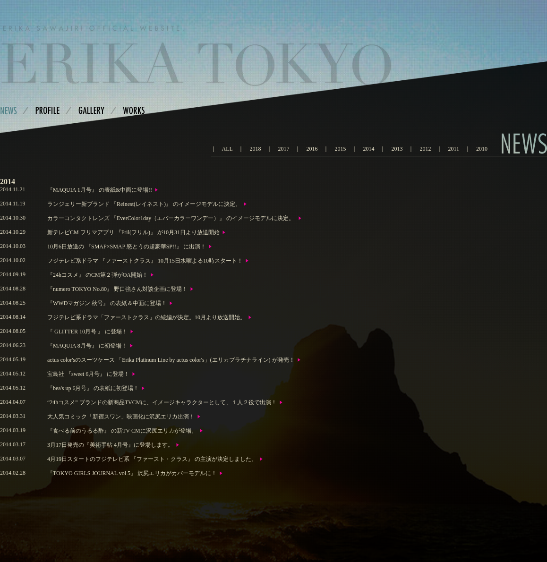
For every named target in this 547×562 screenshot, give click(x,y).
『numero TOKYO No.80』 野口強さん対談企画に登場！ (117, 289)
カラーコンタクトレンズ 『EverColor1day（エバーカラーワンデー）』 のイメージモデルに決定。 (171, 218)
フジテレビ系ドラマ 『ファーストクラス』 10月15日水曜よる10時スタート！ (145, 260)
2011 (453, 148)
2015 (340, 148)
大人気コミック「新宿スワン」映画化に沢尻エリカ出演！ (121, 416)
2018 (255, 148)
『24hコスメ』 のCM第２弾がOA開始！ (97, 275)
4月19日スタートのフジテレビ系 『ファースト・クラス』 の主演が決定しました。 (152, 459)
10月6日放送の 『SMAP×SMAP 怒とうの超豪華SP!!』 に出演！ (126, 246)
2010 (481, 148)
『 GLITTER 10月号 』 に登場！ (87, 331)
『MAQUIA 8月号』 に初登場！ (87, 345)
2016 (311, 148)
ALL (227, 148)
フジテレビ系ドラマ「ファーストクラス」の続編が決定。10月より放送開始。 (146, 317)
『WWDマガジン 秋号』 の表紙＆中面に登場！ (107, 303)
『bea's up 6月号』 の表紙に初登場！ (93, 388)
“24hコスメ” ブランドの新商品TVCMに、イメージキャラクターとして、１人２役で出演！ (162, 402)
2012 (425, 148)
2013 (396, 148)
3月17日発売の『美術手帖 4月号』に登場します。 (110, 445)
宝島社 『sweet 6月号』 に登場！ (88, 374)
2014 (368, 148)
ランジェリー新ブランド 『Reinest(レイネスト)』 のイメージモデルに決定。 (144, 204)
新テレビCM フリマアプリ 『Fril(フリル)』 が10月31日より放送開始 (133, 232)
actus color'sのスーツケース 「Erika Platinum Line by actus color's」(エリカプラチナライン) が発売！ (171, 360)
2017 (283, 148)
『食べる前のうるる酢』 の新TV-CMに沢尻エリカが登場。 (122, 430)
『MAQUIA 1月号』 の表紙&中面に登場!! (99, 190)
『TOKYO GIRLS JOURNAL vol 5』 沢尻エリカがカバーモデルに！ (132, 473)
